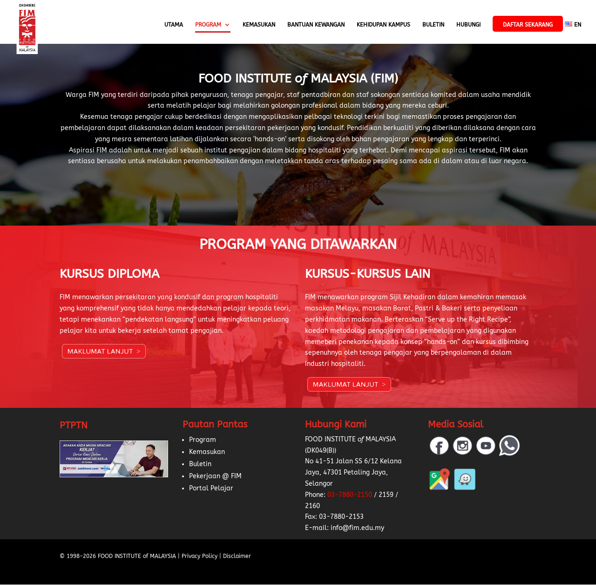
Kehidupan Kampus (383, 24)
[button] (18, 566)
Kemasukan (259, 24)
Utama (173, 24)
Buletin (433, 24)
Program (208, 24)
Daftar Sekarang (528, 24)
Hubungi (468, 24)
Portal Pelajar (211, 488)
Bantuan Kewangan (316, 24)
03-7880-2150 (349, 495)
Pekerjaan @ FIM (215, 476)
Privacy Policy (199, 556)
